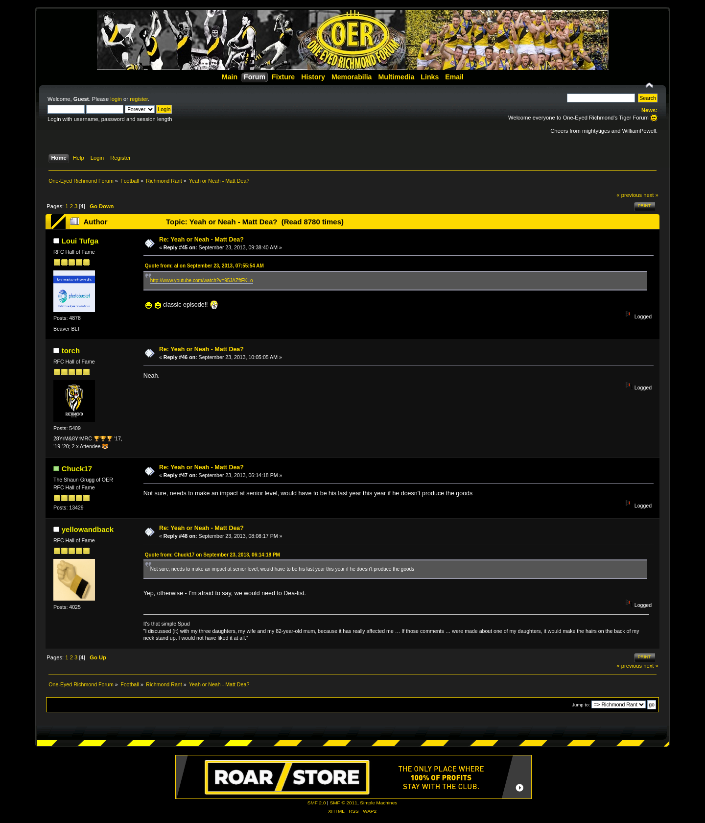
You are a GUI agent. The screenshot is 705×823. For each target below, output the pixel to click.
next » (650, 195)
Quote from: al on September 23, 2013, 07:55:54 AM (204, 265)
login (116, 99)
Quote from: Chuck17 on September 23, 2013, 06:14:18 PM (212, 554)
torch (71, 350)
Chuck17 (77, 468)
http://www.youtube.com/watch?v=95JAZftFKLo (201, 280)
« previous (629, 195)
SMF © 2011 (343, 802)
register (139, 99)
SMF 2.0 (316, 802)
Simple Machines (378, 802)
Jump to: (581, 704)
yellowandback (88, 529)
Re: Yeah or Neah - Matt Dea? (201, 239)
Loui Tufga (80, 241)
